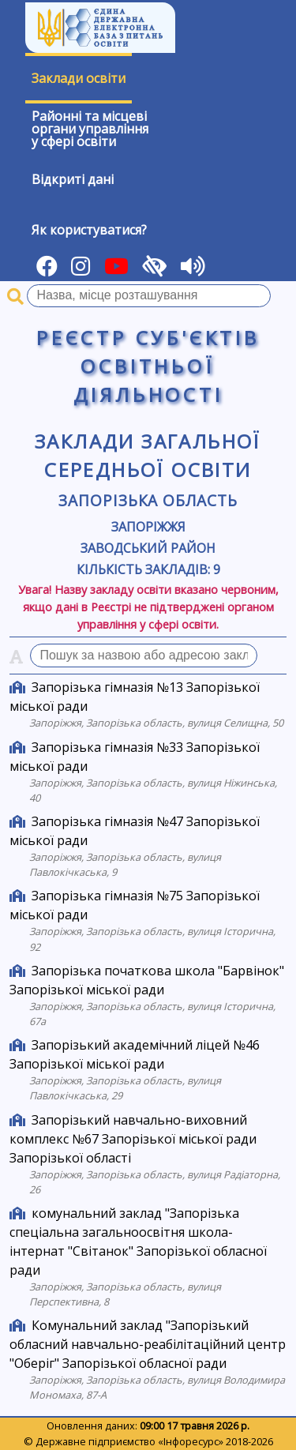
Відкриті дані (73, 179)
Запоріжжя (148, 526)
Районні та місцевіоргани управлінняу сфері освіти (90, 128)
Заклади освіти (79, 78)
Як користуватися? (89, 230)
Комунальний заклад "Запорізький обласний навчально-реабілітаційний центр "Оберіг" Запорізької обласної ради (147, 1344)
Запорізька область (148, 500)
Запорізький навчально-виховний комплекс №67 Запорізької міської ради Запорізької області (133, 1138)
